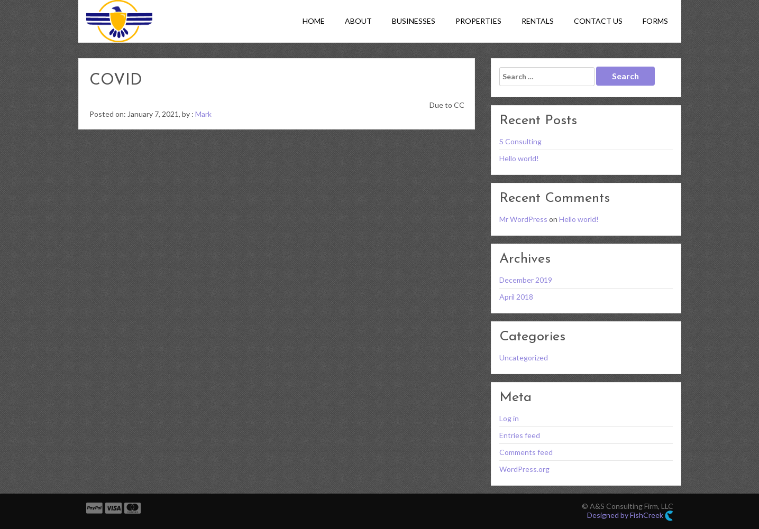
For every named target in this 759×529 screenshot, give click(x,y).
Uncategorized (523, 357)
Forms (655, 20)
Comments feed (526, 452)
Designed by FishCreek (630, 516)
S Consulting (520, 141)
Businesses (413, 20)
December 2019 (525, 279)
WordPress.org (524, 469)
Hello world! (519, 158)
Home (314, 20)
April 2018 (516, 296)
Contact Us (598, 20)
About (358, 20)
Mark (203, 113)
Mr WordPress (523, 219)
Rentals (538, 20)
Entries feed (519, 435)
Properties (478, 20)
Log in (509, 418)
